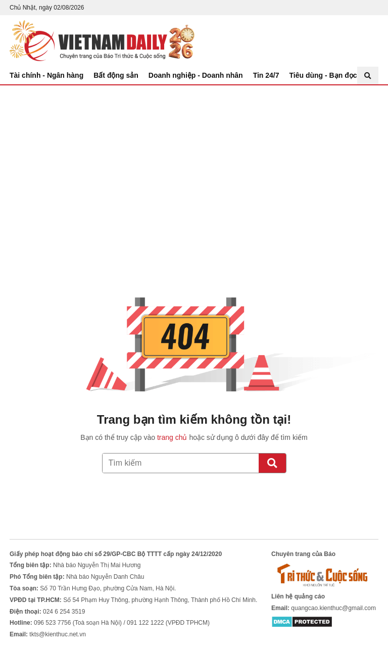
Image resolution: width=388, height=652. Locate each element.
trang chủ (172, 437)
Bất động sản (115, 75)
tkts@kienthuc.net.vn (57, 634)
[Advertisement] (194, 161)
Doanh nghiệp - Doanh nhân (196, 75)
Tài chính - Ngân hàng (46, 75)
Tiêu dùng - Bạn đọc (323, 75)
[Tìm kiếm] (272, 463)
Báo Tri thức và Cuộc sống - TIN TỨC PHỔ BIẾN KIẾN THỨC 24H (102, 41)
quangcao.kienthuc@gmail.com (333, 608)
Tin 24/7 (266, 75)
